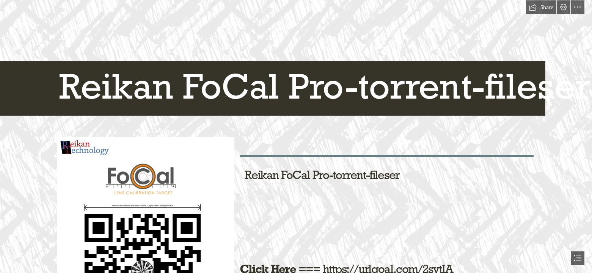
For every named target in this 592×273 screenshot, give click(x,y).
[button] (541, 7)
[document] (296, 136)
